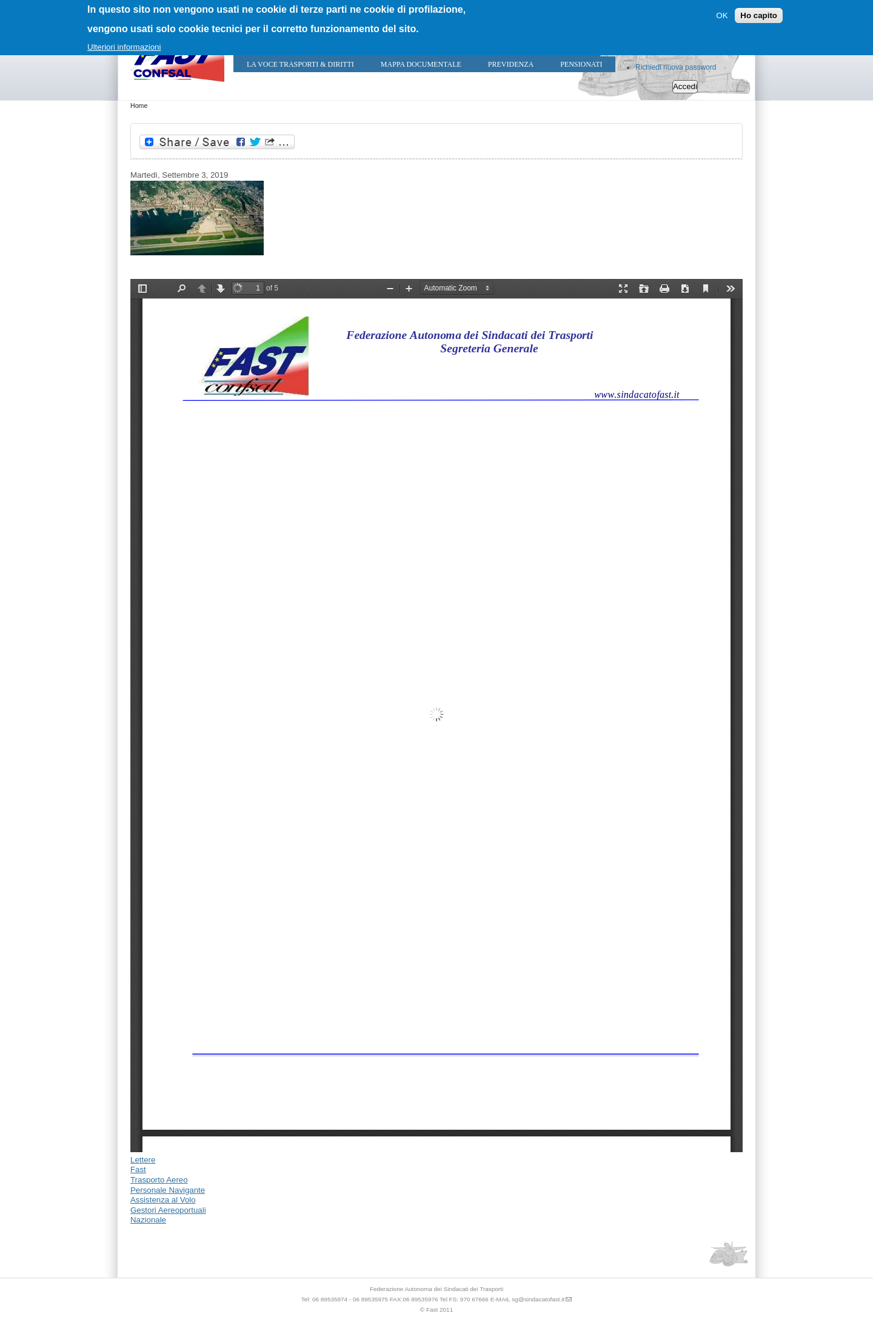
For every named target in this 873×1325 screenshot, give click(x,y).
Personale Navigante (167, 1190)
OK (722, 15)
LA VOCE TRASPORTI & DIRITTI (300, 64)
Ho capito (758, 15)
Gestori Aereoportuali (168, 1210)
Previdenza (511, 64)
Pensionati (581, 64)
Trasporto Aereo (159, 1179)
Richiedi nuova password (675, 67)
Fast (138, 1169)
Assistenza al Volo (163, 1199)
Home (138, 105)
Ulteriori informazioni (124, 47)
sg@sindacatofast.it (538, 1299)
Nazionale (148, 1219)
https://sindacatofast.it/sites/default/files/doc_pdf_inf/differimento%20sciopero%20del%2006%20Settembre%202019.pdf (436, 715)
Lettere (142, 1159)
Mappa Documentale (421, 64)
